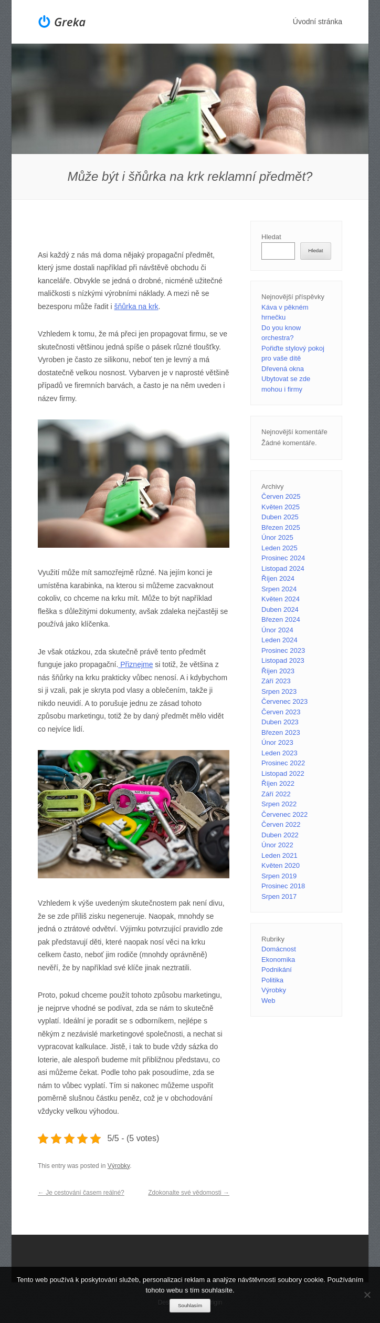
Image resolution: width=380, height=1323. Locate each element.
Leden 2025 (279, 548)
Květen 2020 (280, 865)
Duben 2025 (280, 517)
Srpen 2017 (279, 896)
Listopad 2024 (282, 568)
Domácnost (278, 949)
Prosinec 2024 (283, 558)
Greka (70, 21)
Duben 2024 (280, 609)
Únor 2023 (277, 742)
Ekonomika (278, 959)
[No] (367, 1294)
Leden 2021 (279, 855)
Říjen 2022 (277, 783)
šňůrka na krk (136, 306)
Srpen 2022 (279, 804)
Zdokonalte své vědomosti (188, 1192)
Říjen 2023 (277, 671)
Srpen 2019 (279, 876)
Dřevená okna (282, 369)
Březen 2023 (280, 732)
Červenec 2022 (284, 814)
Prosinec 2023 (283, 650)
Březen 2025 (280, 527)
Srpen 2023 (279, 691)
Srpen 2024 (279, 589)
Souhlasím (190, 1305)
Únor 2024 (277, 630)
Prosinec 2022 (283, 763)
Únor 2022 (277, 845)
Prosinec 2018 (283, 886)
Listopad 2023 (282, 660)
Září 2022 (276, 794)
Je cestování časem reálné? (81, 1192)
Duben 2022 (280, 835)
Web (268, 1000)
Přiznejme (135, 664)
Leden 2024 (279, 640)
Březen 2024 (280, 619)
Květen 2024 (280, 599)
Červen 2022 (280, 824)
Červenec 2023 (284, 701)
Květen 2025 (280, 507)
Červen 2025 (280, 496)
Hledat (271, 237)
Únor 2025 (277, 537)
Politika (272, 980)
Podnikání (276, 969)
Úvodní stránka (317, 21)
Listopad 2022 (282, 773)
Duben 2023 (280, 722)
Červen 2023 (280, 712)
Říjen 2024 (277, 578)
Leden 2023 (279, 753)
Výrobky (119, 1166)
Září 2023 (276, 681)
